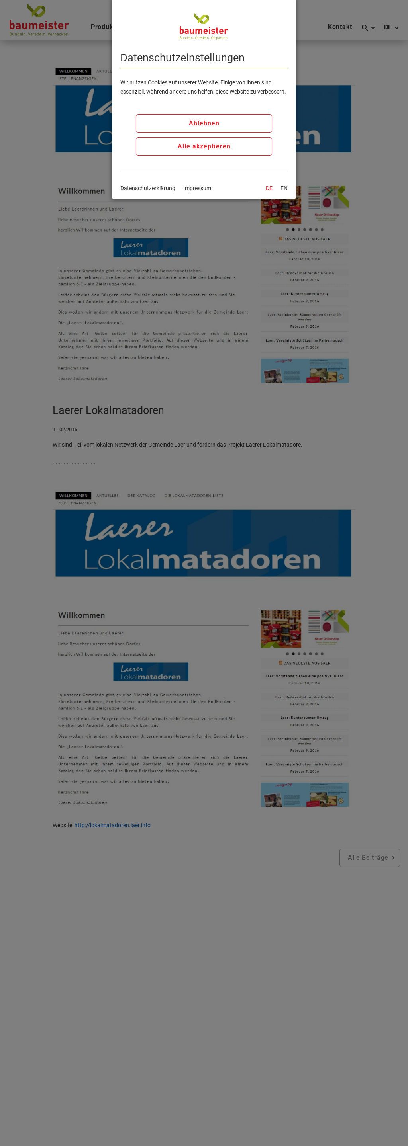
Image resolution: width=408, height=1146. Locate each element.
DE (269, 188)
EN (284, 188)
